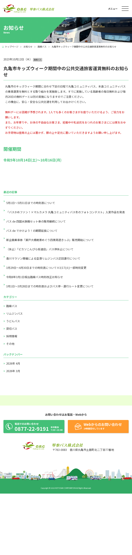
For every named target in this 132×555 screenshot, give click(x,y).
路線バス (42, 46)
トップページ (11, 46)
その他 (10, 344)
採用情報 (11, 336)
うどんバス (13, 321)
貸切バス (11, 328)
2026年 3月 (13, 371)
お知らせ (28, 46)
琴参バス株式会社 (14, 8)
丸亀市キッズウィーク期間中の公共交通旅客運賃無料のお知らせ (84, 46)
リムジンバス (14, 313)
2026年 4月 (13, 363)
